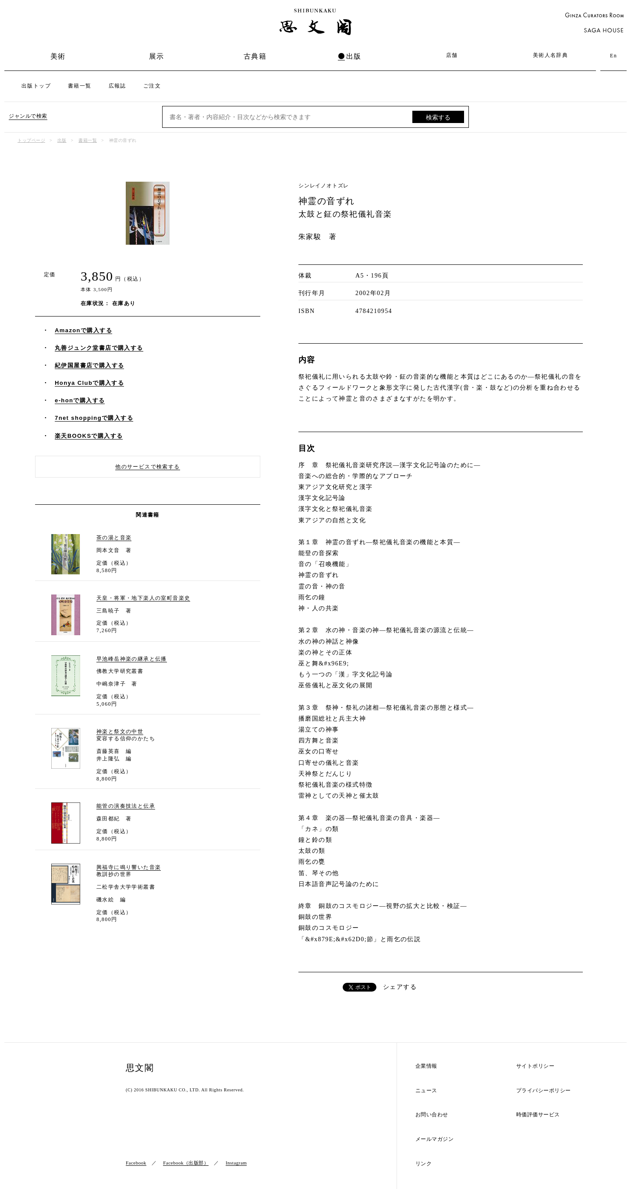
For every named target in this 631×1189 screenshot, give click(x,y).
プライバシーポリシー (543, 1091)
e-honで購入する (80, 400)
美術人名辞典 (550, 55)
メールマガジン (434, 1139)
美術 (58, 56)
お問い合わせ (431, 1115)
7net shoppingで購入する (94, 418)
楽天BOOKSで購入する (89, 436)
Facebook (136, 1162)
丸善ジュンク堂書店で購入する (99, 348)
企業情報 (426, 1066)
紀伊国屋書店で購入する (89, 365)
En (613, 56)
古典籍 (255, 56)
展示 (156, 56)
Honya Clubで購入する (89, 383)
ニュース (426, 1091)
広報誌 (117, 86)
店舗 (452, 55)
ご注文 (152, 86)
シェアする (400, 987)
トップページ (31, 140)
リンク (423, 1164)
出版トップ (36, 86)
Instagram (236, 1162)
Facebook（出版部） (186, 1162)
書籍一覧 (80, 86)
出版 (354, 56)
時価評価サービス (538, 1115)
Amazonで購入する (83, 330)
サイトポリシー (535, 1066)
